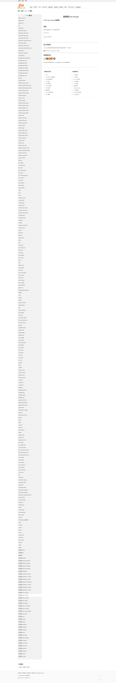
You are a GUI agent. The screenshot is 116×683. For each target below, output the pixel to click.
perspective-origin (23, 410)
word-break (21, 509)
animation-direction (23, 33)
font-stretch (21, 275)
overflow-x (21, 382)
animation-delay (22, 30)
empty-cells (21, 237)
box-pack (21, 180)
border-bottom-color (24, 83)
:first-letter (21, 535)
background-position (24, 70)
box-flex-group (22, 170)
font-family (21, 267)
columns (21, 220)
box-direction (22, 165)
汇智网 (20, 667)
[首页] (19, 0)
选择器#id (21, 552)
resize (20, 420)
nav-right (21, 357)
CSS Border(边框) (77, 92)
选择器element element (24, 563)
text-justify (21, 460)
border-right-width (23, 135)
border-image (22, 100)
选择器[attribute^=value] (25, 584)
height (20, 292)
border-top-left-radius (24, 148)
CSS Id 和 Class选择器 (50, 77)
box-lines (21, 172)
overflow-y (21, 385)
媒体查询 (48, 90)
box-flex (21, 167)
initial (20, 300)
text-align (21, 442)
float (20, 260)
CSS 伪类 (48, 81)
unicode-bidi (22, 497)
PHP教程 (24, 667)
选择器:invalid (22, 656)
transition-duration (23, 490)
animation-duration (23, 35)
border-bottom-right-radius (25, 88)
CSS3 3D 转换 (48, 85)
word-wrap (21, 514)
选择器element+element (24, 568)
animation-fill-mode (23, 38)
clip (19, 192)
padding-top (21, 397)
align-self (21, 23)
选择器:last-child (23, 613)
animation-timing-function (25, 48)
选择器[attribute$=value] (25, 587)
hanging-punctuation (24, 290)
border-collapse (22, 95)
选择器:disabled (23, 627)
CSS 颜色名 (76, 81)
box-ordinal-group (23, 175)
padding (21, 387)
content (20, 222)
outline (20, 367)
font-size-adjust (22, 272)
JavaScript (44, 7)
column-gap (21, 202)
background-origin (23, 68)
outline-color (22, 370)
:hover (20, 530)
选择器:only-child (23, 600)
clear (20, 190)
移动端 (61, 7)
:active (20, 527)
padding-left (22, 392)
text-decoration (22, 447)
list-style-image (22, 317)
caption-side (22, 187)
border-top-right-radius (24, 150)
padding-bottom (22, 390)
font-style (21, 277)
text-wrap (21, 472)
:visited (20, 525)
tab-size (20, 427)
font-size (21, 270)
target (20, 432)
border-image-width (23, 113)
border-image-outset (23, 103)
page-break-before (23, 402)
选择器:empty (22, 619)
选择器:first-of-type (23, 592)
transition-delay (22, 487)
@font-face (21, 265)
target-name (21, 435)
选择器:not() (22, 632)
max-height (21, 337)
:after (20, 545)
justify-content (22, 302)
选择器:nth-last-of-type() (25, 611)
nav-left (20, 355)
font (20, 262)
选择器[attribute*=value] (25, 590)
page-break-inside (23, 405)
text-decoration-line (23, 452)
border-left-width (23, 123)
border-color (22, 98)
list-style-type (22, 322)
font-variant (21, 280)
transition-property (23, 492)
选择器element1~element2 (25, 582)
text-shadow (22, 467)
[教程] (26, 0)
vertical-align (22, 500)
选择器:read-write (23, 643)
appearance (21, 50)
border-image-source (24, 110)
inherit (20, 297)
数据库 (56, 7)
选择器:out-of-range (24, 637)
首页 (31, 7)
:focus (20, 532)
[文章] (22, 0)
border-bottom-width (24, 93)
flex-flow (21, 250)
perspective (21, 407)
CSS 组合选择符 (49, 79)
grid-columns (22, 285)
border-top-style (22, 152)
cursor (20, 230)
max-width (21, 340)
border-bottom (22, 80)
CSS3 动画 (48, 88)
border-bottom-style (23, 90)
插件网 (28, 667)
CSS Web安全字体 (49, 92)
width (20, 507)
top (19, 475)
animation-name (22, 43)
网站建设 (78, 7)
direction (21, 232)
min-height (21, 345)
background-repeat (23, 73)
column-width (22, 217)
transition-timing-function (25, 495)
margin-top (21, 335)
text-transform (22, 470)
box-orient (21, 177)
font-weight (21, 282)
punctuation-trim (23, 415)
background (21, 55)
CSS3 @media (22, 342)
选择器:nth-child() (23, 603)
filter (20, 240)
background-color (23, 63)
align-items (21, 20)
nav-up (20, 360)
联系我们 (24, 673)
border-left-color (23, 118)
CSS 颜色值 (76, 90)
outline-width (22, 377)
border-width (22, 157)
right (20, 422)
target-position (22, 440)
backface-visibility (23, 53)
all (19, 25)
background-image (23, 65)
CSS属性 (30, 11)
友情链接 (21, 664)
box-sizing (21, 185)
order (20, 365)
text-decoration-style (24, 455)
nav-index (21, 352)
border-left (21, 115)
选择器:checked (22, 629)
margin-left (21, 330)
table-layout (21, 430)
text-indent (21, 457)
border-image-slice (23, 108)
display (20, 235)
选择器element (22, 558)
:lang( (20, 547)
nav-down (21, 350)
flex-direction (22, 247)
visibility (21, 502)
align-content (22, 18)
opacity (20, 362)
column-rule (22, 205)
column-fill (21, 200)
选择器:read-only (23, 645)
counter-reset (22, 227)
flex (19, 242)
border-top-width (23, 155)
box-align (21, 162)
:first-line (21, 537)
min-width (21, 347)
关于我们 (20, 673)
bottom (20, 160)
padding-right (22, 395)
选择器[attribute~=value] (25, 576)
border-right (21, 128)
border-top (21, 143)
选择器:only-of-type (24, 598)
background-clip (23, 60)
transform (21, 477)
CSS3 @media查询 (23, 520)
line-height (21, 312)
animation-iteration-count (25, 40)
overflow (21, 380)
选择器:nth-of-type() (24, 608)
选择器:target (22, 621)
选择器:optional (22, 648)
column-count (22, 197)
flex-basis (21, 245)
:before (20, 542)
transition (21, 485)
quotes (20, 417)
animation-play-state (24, 45)
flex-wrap (21, 257)
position (21, 412)
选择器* (21, 555)
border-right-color (23, 130)
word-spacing (22, 512)
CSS (40, 7)
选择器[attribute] (23, 571)
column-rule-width (23, 212)
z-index (20, 517)
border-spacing (22, 138)
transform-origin (23, 480)
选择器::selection (23, 635)
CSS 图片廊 (48, 83)
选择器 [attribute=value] (25, 574)
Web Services (71, 7)
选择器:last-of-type (23, 595)
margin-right (22, 332)
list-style (21, 315)
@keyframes (22, 305)
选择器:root (21, 616)
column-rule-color (23, 207)
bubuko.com (23, 675)
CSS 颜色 (48, 94)
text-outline (21, 462)
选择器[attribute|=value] (25, 579)
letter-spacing (22, 310)
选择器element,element (24, 560)
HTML (35, 7)
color (20, 195)
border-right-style (23, 133)
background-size (23, 75)
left (19, 307)
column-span (22, 215)
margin (20, 325)
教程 (22, 11)
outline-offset (22, 372)
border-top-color (23, 145)
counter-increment (23, 225)
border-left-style (23, 120)
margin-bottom (22, 327)
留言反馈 (29, 673)
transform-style (22, 482)
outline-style (22, 375)
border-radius (22, 125)
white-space (21, 505)
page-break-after (23, 400)
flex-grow (21, 252)
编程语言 (50, 7)
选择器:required (23, 651)
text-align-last (22, 445)
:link (20, 522)
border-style (21, 140)
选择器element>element (24, 566)
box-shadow (21, 182)
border (20, 78)
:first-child (21, 540)
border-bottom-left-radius (25, 85)
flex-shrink (21, 255)
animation (21, 28)
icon (20, 295)
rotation (20, 425)
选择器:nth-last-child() (24, 605)
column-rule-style (23, 210)
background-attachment (24, 58)
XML (65, 7)
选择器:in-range (23, 640)
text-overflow (22, 465)
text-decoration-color (24, 450)
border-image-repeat (23, 105)
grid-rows (21, 287)
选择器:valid (22, 653)
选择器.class (22, 550)
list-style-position (23, 320)
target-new (21, 437)
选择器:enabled (22, 624)
